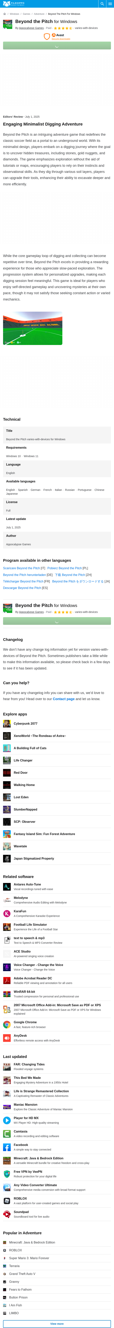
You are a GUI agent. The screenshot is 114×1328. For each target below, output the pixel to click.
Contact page (64, 699)
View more (57, 1323)
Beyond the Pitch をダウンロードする (78, 581)
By (29, 28)
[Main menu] (110, 4)
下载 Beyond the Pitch (70, 575)
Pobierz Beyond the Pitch (64, 568)
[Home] (4, 14)
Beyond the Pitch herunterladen (24, 575)
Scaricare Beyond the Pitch (21, 568)
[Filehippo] (13, 4)
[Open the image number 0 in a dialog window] (32, 328)
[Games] (26, 14)
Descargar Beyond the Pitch (22, 588)
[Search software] (102, 4)
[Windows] (14, 14)
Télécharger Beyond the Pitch (23, 581)
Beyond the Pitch (46, 21)
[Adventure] (39, 14)
